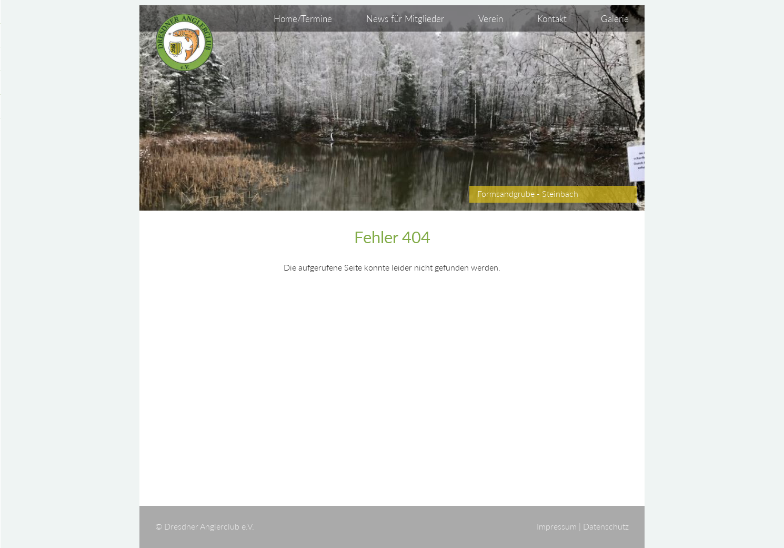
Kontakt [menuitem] (552, 18)
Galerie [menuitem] (615, 18)
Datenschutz (606, 526)
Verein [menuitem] (490, 18)
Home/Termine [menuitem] (303, 18)
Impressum (557, 526)
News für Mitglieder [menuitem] (405, 18)
